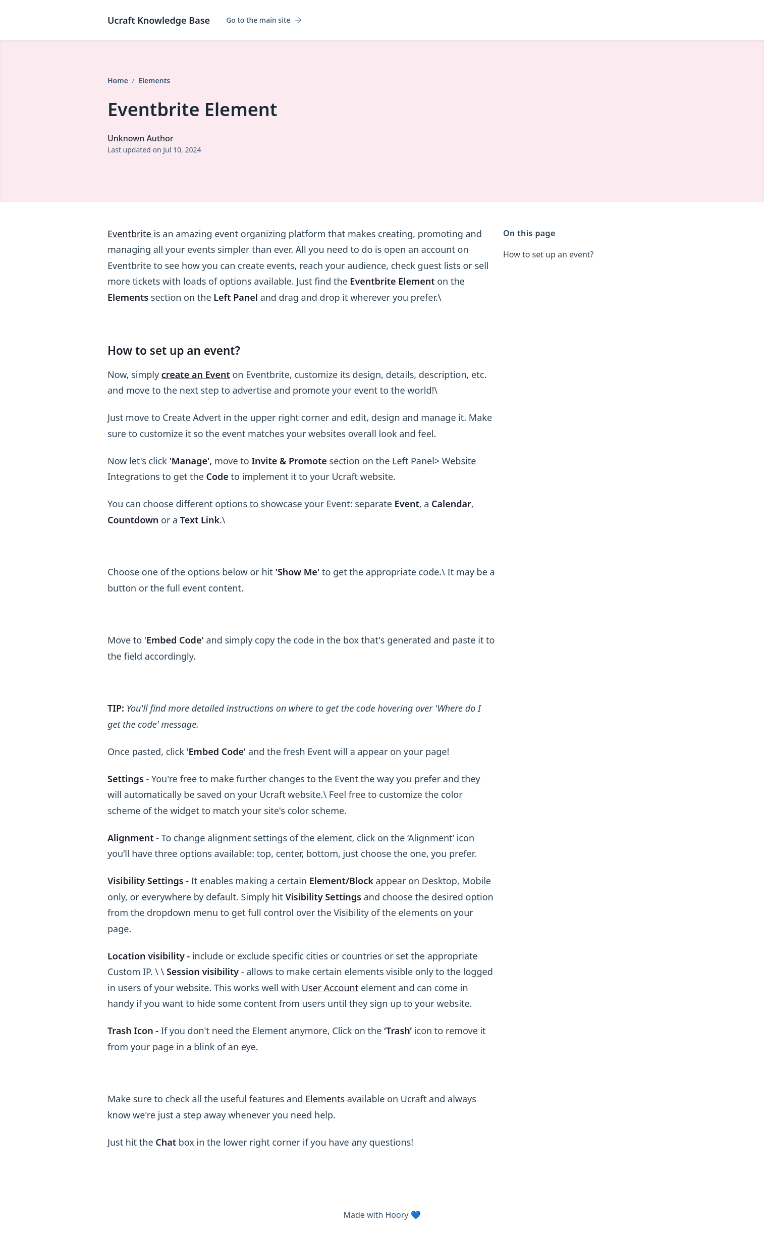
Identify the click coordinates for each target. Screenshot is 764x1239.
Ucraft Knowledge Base (158, 20)
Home (118, 80)
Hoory (396, 1214)
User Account (330, 988)
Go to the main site (264, 20)
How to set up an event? (548, 254)
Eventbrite (130, 234)
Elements (154, 80)
